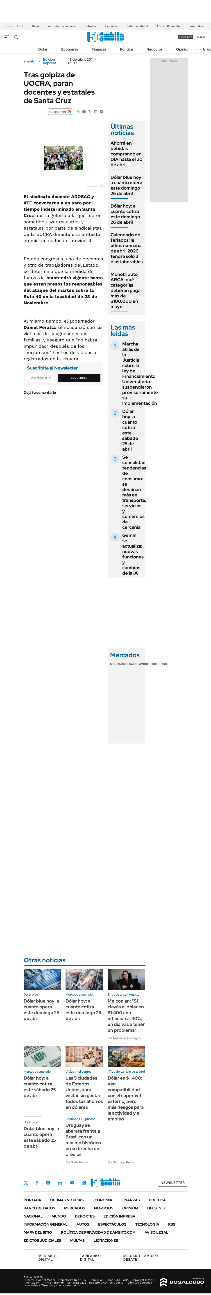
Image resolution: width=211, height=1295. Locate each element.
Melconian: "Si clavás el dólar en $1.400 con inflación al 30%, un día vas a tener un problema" (126, 1015)
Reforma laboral (137, 26)
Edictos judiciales (42, 1240)
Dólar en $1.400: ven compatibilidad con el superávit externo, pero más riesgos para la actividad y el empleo (126, 1098)
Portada (32, 1200)
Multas (77, 1240)
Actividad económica (62, 26)
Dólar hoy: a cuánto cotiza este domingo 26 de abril (125, 214)
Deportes (85, 1216)
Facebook (37, 1183)
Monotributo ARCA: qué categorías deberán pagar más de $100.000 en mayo (126, 290)
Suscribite (79, 377)
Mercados (74, 1208)
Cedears (160, 664)
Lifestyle (156, 1208)
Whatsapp (84, 1183)
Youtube (72, 1182)
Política (126, 49)
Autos (83, 1224)
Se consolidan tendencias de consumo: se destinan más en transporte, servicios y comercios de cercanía (134, 492)
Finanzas (99, 49)
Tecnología (147, 1224)
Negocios (154, 49)
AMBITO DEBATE (140, 1258)
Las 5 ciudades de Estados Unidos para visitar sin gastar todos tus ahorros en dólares (84, 1092)
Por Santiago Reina (121, 1162)
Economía (69, 49)
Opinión (182, 49)
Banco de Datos (39, 1208)
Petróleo (90, 26)
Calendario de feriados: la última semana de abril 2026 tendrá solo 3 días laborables (127, 248)
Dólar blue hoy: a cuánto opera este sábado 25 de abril (41, 1137)
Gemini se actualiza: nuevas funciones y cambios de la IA (133, 554)
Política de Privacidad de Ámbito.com (98, 1232)
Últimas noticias (67, 1200)
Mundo (59, 1216)
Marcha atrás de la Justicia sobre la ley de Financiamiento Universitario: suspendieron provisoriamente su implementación (140, 373)
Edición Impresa (119, 1216)
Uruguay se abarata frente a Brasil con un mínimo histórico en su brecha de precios (83, 1139)
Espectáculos (112, 1224)
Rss (171, 1224)
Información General (46, 1224)
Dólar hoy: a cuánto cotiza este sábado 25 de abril (130, 430)
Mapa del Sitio (38, 1232)
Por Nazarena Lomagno (124, 1038)
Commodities (144, 664)
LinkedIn (60, 1183)
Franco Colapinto (168, 26)
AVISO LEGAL (156, 1232)
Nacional (33, 1216)
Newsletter (200, 49)
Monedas (117, 664)
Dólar (35, 26)
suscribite (185, 37)
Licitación (111, 26)
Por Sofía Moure (77, 1162)
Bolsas (129, 664)
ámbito (29, 61)
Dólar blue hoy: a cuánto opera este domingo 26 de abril (127, 185)
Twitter (26, 1182)
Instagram (48, 1183)
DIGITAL (48, 1258)
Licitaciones (106, 1240)
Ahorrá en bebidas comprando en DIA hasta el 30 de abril (127, 154)
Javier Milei (196, 26)
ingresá (200, 37)
